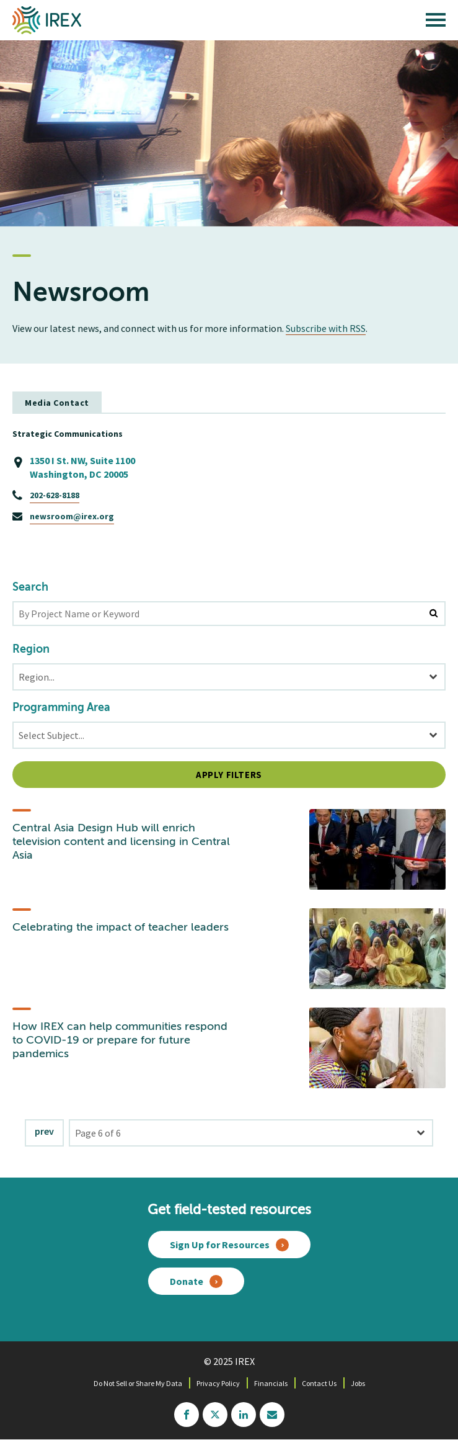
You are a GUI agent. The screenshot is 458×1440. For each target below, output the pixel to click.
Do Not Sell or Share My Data (138, 1383)
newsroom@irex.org (72, 516)
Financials (271, 1383)
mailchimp (272, 1414)
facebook (186, 1414)
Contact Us (319, 1383)
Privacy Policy (218, 1383)
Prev (44, 1131)
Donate (186, 1281)
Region (31, 649)
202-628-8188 (54, 495)
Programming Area (61, 707)
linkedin (243, 1414)
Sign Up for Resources (220, 1244)
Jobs (358, 1383)
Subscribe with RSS (326, 328)
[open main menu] (436, 23)
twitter (215, 1414)
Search (30, 587)
